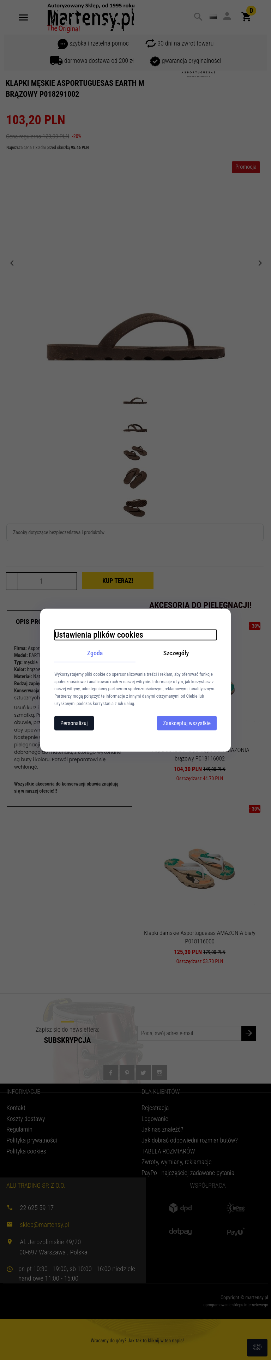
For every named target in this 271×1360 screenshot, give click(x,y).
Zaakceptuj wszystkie (187, 723)
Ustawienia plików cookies (98, 635)
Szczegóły (176, 653)
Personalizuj (74, 723)
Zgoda (95, 653)
